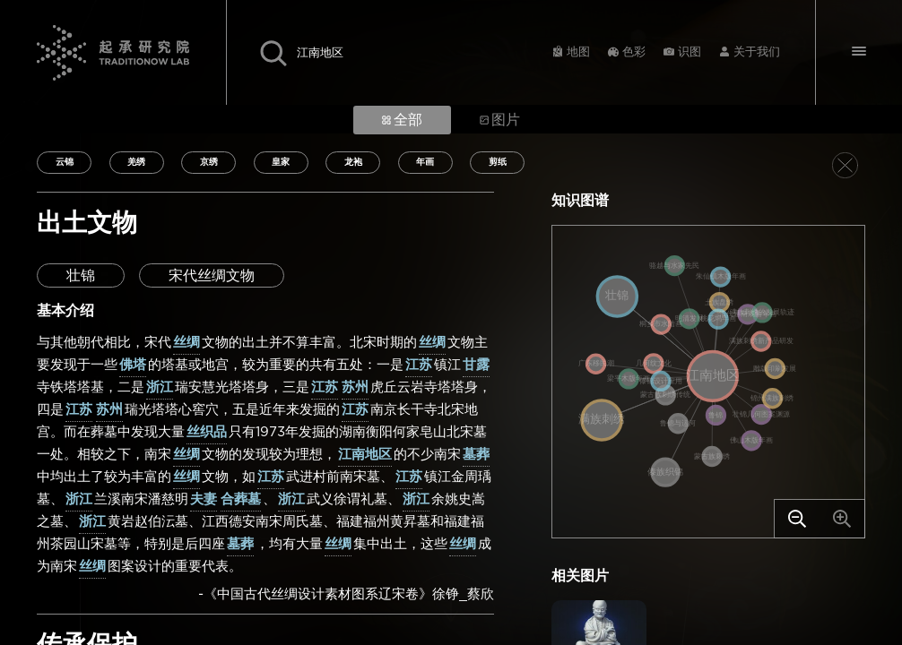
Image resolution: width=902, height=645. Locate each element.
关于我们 (756, 52)
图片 (500, 120)
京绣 (209, 162)
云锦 (65, 162)
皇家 (281, 162)
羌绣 (136, 162)
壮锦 (80, 276)
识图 (689, 52)
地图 (578, 52)
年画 (425, 162)
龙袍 (353, 162)
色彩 (634, 52)
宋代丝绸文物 (212, 276)
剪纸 (498, 162)
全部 (402, 120)
